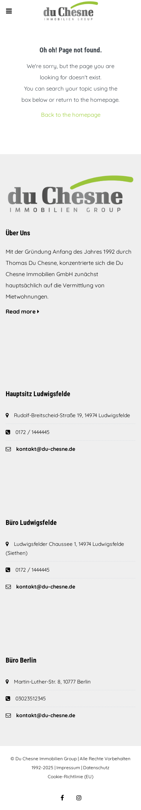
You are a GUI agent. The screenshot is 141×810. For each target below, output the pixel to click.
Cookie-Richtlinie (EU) (70, 776)
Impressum (68, 767)
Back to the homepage (70, 114)
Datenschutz (96, 767)
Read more (22, 311)
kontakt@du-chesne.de (45, 449)
